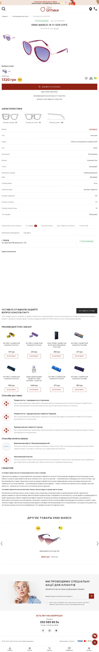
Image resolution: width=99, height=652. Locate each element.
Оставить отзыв (87, 311)
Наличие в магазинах (11, 226)
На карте (27, 233)
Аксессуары (46, 226)
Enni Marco (93, 129)
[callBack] (95, 9)
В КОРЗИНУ (11, 356)
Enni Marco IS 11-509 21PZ (41, 16)
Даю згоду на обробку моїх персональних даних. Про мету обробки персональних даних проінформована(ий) (69, 603)
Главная (4, 16)
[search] (4, 9)
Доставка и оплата (66, 226)
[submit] (91, 596)
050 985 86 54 (49, 622)
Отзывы (31, 226)
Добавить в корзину (49, 87)
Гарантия (83, 226)
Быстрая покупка (49, 92)
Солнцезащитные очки (20, 16)
